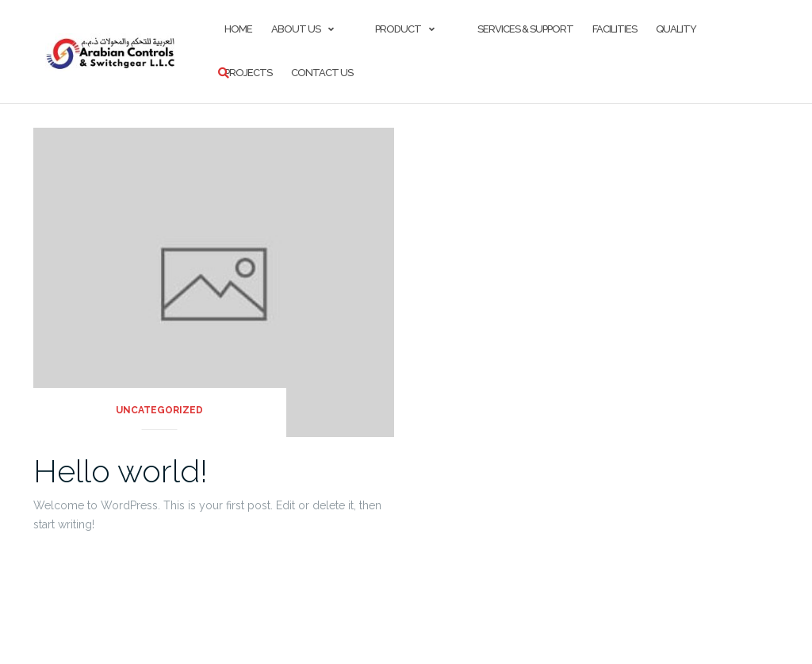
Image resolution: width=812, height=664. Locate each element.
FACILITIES (614, 29)
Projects (248, 73)
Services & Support (524, 29)
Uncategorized (159, 410)
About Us (295, 29)
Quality (676, 29)
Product (398, 29)
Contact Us (322, 73)
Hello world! (120, 470)
